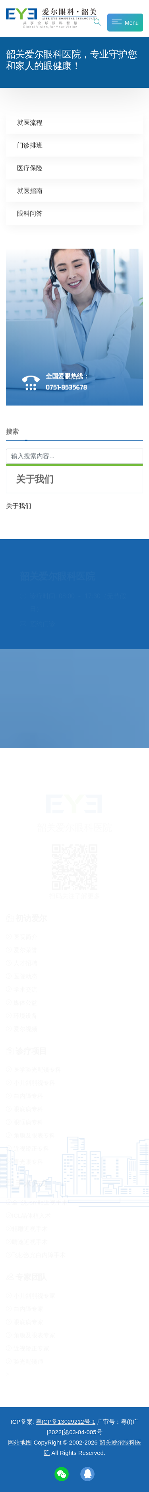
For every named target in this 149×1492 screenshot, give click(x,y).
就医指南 (30, 190)
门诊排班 (30, 145)
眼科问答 (30, 213)
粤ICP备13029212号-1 (65, 1421)
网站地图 (20, 1442)
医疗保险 (30, 167)
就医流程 (30, 122)
